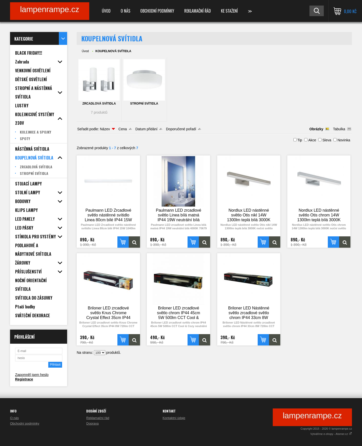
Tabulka (339, 129)
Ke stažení (229, 11)
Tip (299, 140)
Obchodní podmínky (157, 11)
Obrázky (316, 129)
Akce (312, 140)
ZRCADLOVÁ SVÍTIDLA (99, 103)
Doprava (92, 423)
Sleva (326, 140)
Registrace (24, 379)
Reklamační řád (197, 11)
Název (105, 129)
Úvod (106, 11)
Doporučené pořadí (181, 129)
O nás (125, 11)
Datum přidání (146, 129)
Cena (122, 129)
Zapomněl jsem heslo (32, 375)
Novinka (343, 140)
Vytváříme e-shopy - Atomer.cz (331, 433)
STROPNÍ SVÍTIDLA (144, 103)
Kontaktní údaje (174, 418)
